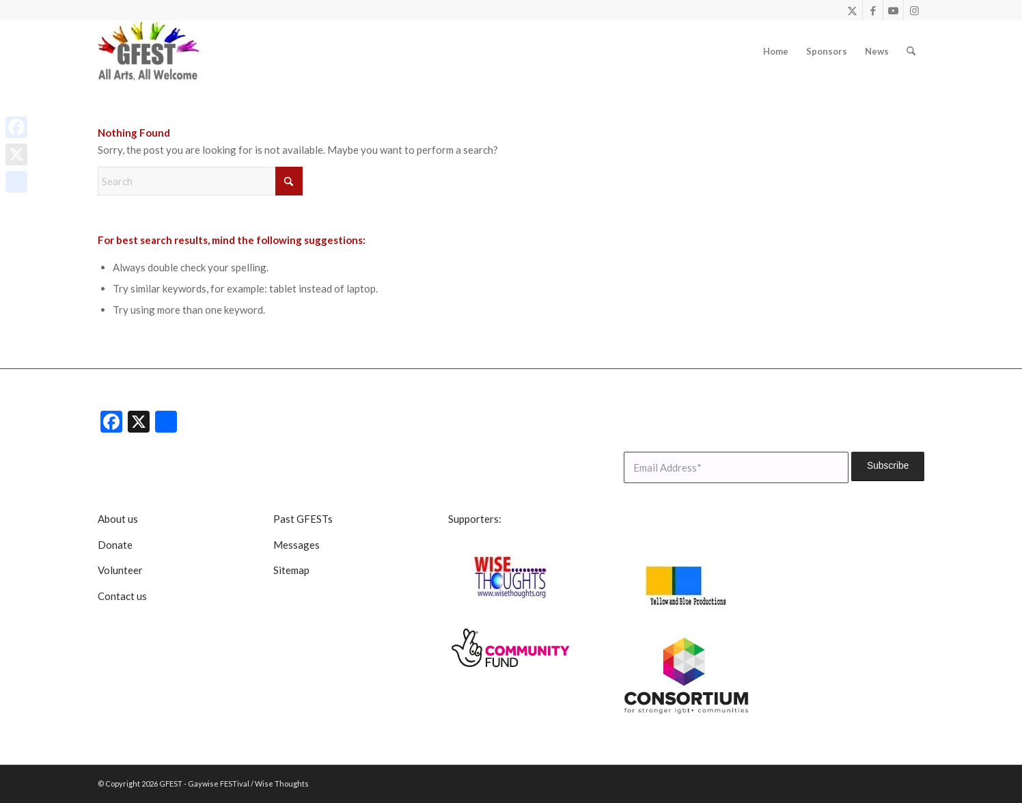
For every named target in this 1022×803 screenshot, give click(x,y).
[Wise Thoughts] (511, 577)
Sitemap (291, 570)
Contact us (122, 596)
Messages (296, 545)
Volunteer (120, 570)
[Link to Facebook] (873, 10)
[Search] (911, 51)
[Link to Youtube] (893, 10)
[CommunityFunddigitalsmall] (511, 648)
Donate (115, 545)
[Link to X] (852, 10)
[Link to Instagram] (914, 10)
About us (118, 519)
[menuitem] (775, 51)
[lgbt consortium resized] (686, 676)
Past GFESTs (303, 519)
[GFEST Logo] (149, 51)
